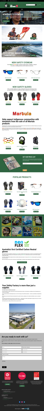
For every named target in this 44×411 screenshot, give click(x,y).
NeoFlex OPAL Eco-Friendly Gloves (35, 275)
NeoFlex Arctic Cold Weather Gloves (8, 275)
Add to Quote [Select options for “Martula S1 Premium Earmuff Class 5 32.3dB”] (22, 149)
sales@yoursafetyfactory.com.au (7, 393)
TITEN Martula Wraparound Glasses (22, 77)
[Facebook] (19, 402)
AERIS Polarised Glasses (8, 77)
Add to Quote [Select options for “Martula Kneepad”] (36, 148)
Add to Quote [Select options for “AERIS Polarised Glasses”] (36, 211)
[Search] (35, 5)
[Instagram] (22, 402)
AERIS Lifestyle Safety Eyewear (35, 77)
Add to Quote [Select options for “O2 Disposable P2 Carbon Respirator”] (22, 211)
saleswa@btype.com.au (6, 399)
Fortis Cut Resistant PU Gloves (22, 102)
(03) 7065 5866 (5, 392)
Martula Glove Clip (8, 146)
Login (38, 4)
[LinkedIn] (24, 402)
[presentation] (29, 166)
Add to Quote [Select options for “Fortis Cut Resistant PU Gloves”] (22, 104)
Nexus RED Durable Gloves (35, 102)
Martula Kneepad (35, 146)
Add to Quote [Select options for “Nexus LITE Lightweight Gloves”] (8, 211)
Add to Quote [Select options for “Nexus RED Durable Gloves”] (36, 104)
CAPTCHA (3, 361)
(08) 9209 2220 (5, 398)
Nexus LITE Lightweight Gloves (8, 209)
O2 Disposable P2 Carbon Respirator (22, 209)
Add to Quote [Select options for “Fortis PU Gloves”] (8, 104)
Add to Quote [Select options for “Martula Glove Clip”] (8, 148)
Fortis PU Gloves (8, 102)
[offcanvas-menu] (22, 9)
